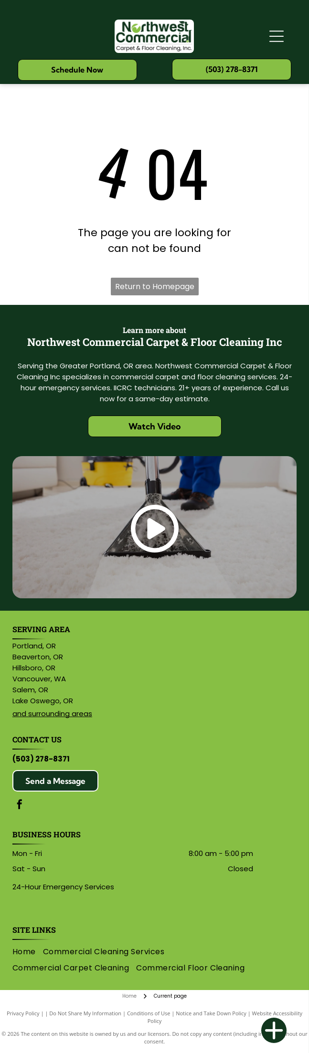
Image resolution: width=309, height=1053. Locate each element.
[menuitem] (27, 952)
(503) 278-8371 (41, 759)
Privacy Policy (23, 1013)
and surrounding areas (52, 714)
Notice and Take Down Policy (211, 1013)
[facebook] (19, 805)
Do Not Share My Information (85, 1013)
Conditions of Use (148, 1013)
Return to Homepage (154, 286)
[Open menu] (276, 36)
